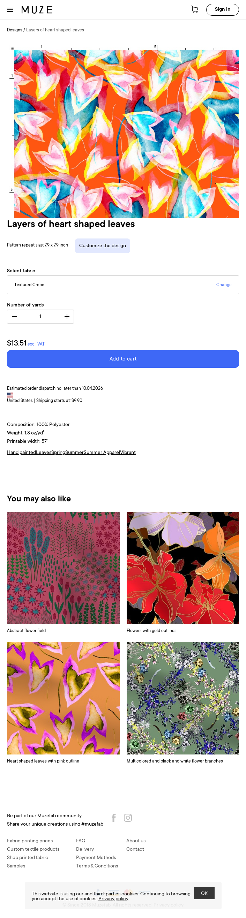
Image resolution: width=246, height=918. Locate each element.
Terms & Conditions (97, 866)
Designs (14, 30)
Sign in (222, 10)
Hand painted (21, 453)
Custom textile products (33, 849)
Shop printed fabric (27, 858)
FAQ (80, 841)
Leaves (43, 453)
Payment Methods (96, 858)
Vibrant (128, 453)
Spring (58, 453)
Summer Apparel (102, 453)
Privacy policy (113, 899)
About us (136, 841)
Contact (135, 849)
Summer (74, 453)
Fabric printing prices (30, 841)
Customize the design (102, 246)
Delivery (85, 849)
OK (204, 894)
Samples (16, 866)
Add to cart (123, 359)
